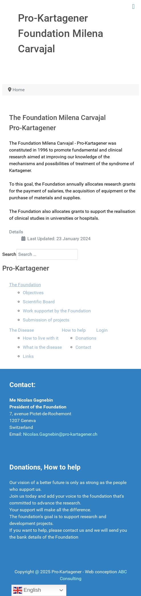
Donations (85, 338)
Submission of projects (46, 320)
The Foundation (25, 284)
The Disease (21, 330)
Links (28, 356)
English (27, 590)
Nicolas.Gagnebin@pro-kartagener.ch (60, 434)
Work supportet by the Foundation (57, 310)
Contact (83, 347)
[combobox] (47, 254)
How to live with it (40, 338)
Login (102, 330)
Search (9, 254)
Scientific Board (39, 301)
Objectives (33, 292)
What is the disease (42, 347)
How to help (74, 330)
